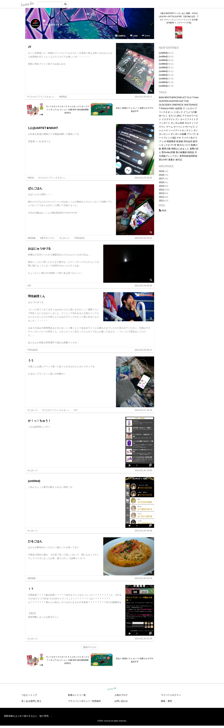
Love (134, 35)
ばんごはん (35, 188)
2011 (161, 200)
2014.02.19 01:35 (143, 638)
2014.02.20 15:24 (143, 578)
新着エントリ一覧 (77, 695)
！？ (31, 588)
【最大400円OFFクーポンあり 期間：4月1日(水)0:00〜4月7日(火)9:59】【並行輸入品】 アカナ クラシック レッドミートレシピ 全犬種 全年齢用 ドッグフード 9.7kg (178, 18)
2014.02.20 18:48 (143, 530)
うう (31, 360)
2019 (161, 171)
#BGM (30, 177)
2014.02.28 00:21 (143, 96)
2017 (161, 178)
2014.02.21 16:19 (143, 410)
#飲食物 (31, 238)
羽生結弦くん (36, 296)
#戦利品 (63, 96)
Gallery (120, 35)
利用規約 (96, 701)
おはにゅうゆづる (39, 248)
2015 (161, 186)
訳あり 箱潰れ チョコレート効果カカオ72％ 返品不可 (134, 109)
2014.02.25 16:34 (143, 177)
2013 (161, 193)
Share (146, 35)
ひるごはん (35, 541)
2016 (161, 182)
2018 (161, 175)
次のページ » (89, 647)
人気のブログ (121, 695)
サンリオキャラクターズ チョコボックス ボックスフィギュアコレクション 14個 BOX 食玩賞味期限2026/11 (67, 109)
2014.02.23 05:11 (143, 350)
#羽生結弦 (79, 238)
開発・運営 (166, 701)
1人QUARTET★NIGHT (43, 128)
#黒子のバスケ (47, 238)
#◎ (75, 410)
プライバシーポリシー (79, 701)
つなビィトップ (29, 695)
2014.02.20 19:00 (143, 470)
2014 (161, 189)
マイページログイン (171, 695)
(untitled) (34, 481)
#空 (29, 285)
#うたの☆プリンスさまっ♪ (40, 96)
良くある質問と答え (31, 701)
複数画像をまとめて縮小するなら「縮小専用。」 (28, 716)
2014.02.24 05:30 (143, 285)
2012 (161, 197)
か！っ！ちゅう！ (39, 420)
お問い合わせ (121, 701)
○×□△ (90, 14)
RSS (162, 210)
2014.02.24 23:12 (143, 238)
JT (29, 47)
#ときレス (64, 238)
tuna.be (112, 689)
